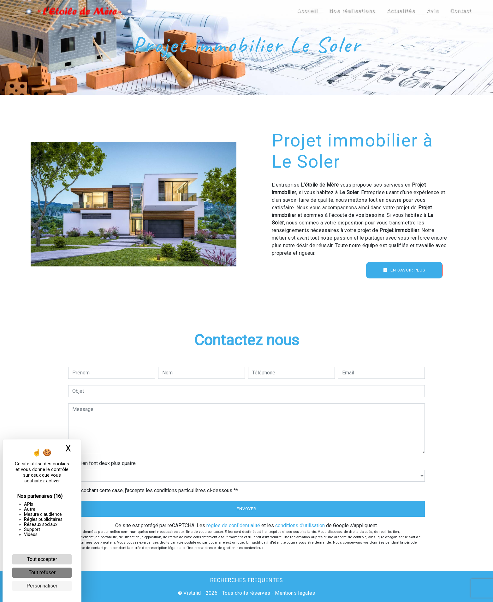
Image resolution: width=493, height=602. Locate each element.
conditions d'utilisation (300, 525)
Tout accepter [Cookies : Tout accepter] (42, 559)
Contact (461, 11)
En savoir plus (404, 270)
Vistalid (192, 593)
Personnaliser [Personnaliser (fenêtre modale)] (42, 586)
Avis (433, 11)
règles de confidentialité (233, 525)
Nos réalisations (352, 11)
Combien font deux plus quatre (102, 463)
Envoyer (246, 508)
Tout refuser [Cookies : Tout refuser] (42, 572)
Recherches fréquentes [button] (246, 580)
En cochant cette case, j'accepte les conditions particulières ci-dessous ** (156, 490)
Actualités (401, 11)
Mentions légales (294, 593)
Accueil (307, 11)
